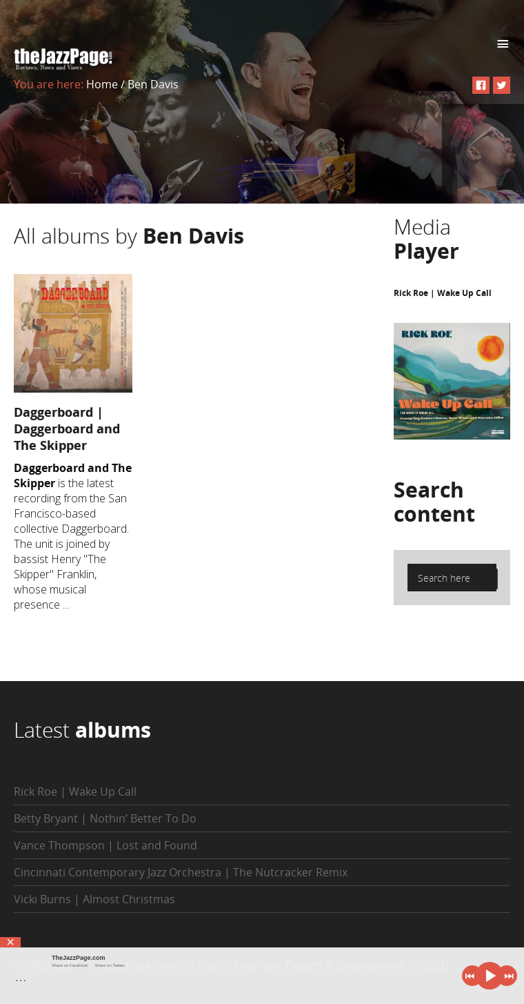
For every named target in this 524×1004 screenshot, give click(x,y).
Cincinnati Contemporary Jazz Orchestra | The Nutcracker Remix (180, 872)
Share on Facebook (70, 965)
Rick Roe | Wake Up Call (443, 293)
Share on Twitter (109, 965)
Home (102, 84)
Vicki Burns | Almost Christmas (94, 899)
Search (434, 501)
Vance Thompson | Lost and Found (105, 845)
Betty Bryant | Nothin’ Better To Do (105, 818)
